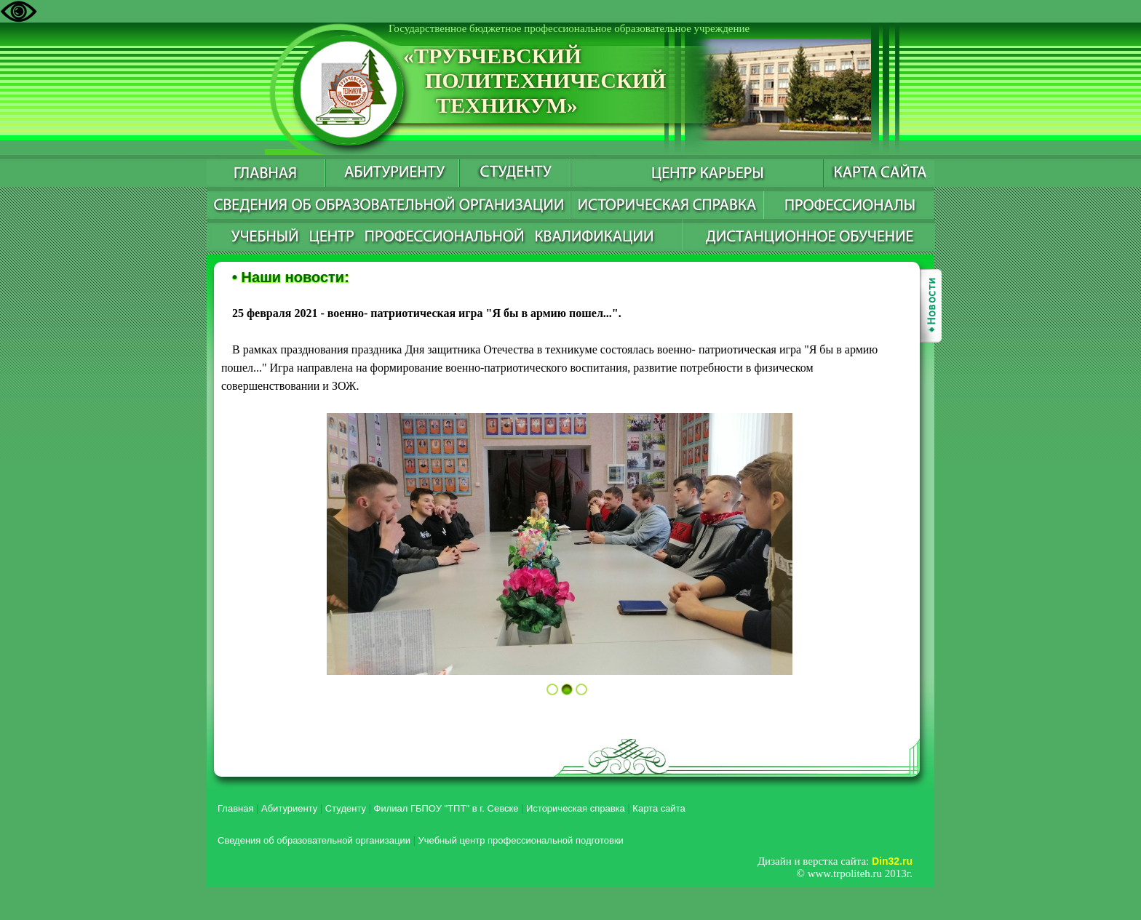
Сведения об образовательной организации (314, 840)
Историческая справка (575, 808)
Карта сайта (658, 808)
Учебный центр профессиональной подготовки (521, 840)
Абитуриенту (289, 808)
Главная (235, 808)
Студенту (345, 808)
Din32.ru (892, 861)
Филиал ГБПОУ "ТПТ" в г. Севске (446, 808)
